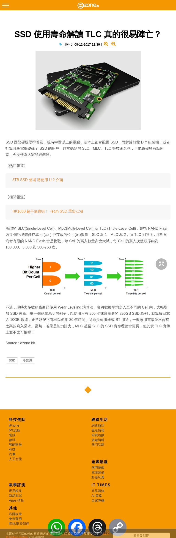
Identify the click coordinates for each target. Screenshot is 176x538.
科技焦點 (17, 420)
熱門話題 (97, 444)
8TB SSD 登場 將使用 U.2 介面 (37, 180)
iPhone (14, 425)
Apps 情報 (16, 500)
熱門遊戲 (97, 467)
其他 (13, 508)
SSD (12, 360)
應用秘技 (15, 491)
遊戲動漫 (99, 462)
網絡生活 (99, 420)
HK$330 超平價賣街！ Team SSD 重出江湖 (47, 211)
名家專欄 (97, 500)
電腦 (12, 435)
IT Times (101, 485)
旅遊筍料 (97, 440)
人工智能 (15, 459)
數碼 (12, 440)
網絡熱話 (97, 425)
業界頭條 (97, 491)
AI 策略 (96, 495)
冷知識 (27, 360)
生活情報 (97, 430)
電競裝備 (97, 472)
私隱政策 (15, 514)
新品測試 (15, 495)
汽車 (12, 454)
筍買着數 (97, 435)
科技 (12, 449)
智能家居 (15, 444)
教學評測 (17, 485)
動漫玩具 (97, 477)
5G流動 (14, 430)
